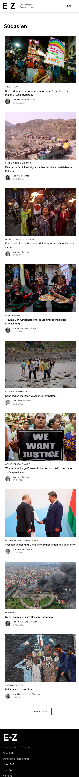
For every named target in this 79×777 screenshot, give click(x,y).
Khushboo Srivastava (24, 99)
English (68, 6)
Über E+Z (8, 764)
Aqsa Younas (21, 176)
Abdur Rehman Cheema (26, 694)
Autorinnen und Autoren (17, 747)
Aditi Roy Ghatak (23, 549)
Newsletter (9, 753)
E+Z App (8, 770)
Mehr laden (40, 711)
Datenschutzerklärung (16, 758)
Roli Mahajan (21, 252)
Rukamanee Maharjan (25, 328)
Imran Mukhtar (22, 400)
